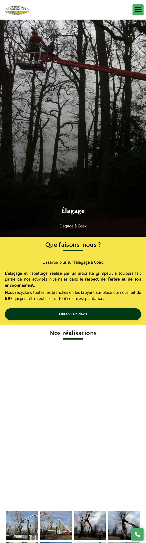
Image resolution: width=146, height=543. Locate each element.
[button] (138, 9)
